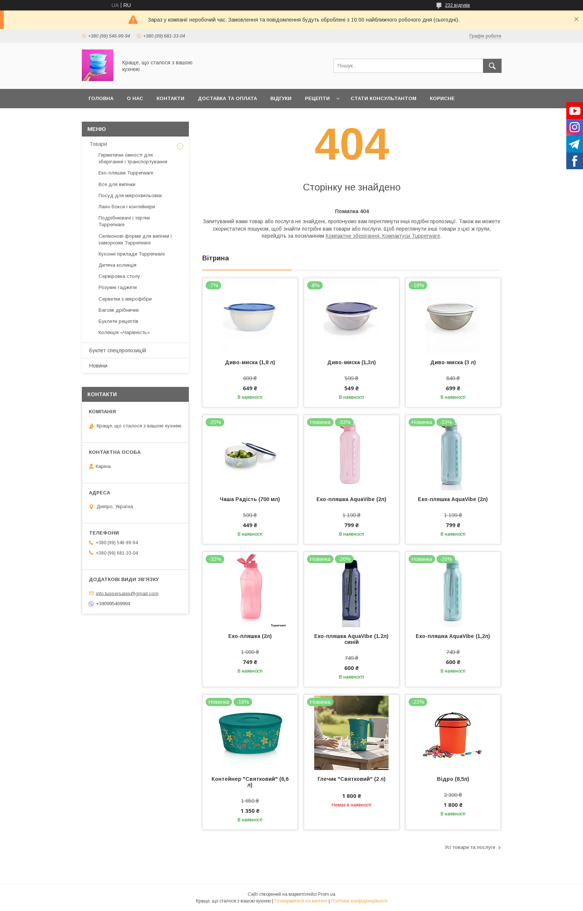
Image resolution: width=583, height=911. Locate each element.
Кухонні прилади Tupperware (132, 254)
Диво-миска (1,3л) (351, 362)
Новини (98, 366)
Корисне (442, 98)
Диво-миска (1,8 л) (250, 362)
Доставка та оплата (227, 98)
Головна (100, 98)
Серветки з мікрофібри (125, 299)
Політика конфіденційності (359, 901)
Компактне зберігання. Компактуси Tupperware (383, 236)
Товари (98, 144)
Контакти (170, 98)
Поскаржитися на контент (301, 901)
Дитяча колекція (117, 265)
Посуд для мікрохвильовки (130, 195)
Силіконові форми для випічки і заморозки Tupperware (135, 239)
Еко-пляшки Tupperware (126, 173)
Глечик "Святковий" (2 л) (352, 779)
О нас (135, 98)
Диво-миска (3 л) (453, 362)
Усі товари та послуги (470, 847)
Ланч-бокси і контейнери (127, 206)
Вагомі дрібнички (119, 310)
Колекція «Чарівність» (124, 332)
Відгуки (281, 98)
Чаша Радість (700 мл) (250, 499)
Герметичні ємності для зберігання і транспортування (133, 158)
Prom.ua (326, 894)
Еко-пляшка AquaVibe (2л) (351, 499)
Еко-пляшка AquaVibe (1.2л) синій (351, 639)
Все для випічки (117, 184)
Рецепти (317, 98)
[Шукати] (492, 66)
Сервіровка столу (119, 276)
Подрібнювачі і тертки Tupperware (124, 221)
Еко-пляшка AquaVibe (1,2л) (453, 636)
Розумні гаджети (118, 287)
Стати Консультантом (383, 98)
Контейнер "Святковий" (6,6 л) (250, 782)
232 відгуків (457, 5)
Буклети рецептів (118, 321)
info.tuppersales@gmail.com (127, 593)
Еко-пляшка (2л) (250, 636)
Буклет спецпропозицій (117, 350)
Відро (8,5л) (453, 779)
